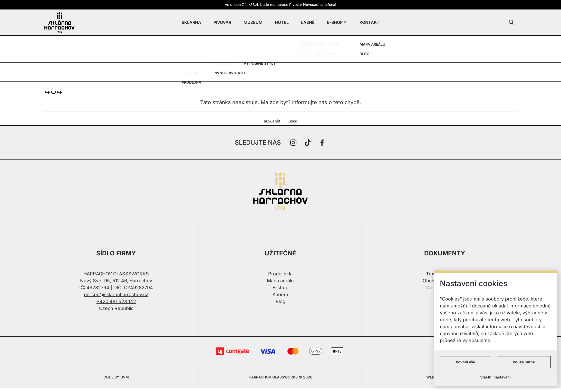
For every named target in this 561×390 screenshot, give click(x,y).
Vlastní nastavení (495, 377)
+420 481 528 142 (116, 301)
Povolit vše (465, 362)
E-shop (280, 287)
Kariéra (280, 294)
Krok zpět (272, 121)
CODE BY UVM (116, 377)
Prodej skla (280, 273)
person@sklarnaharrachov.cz (116, 294)
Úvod (292, 121)
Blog (280, 301)
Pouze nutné (524, 362)
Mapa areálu (280, 280)
